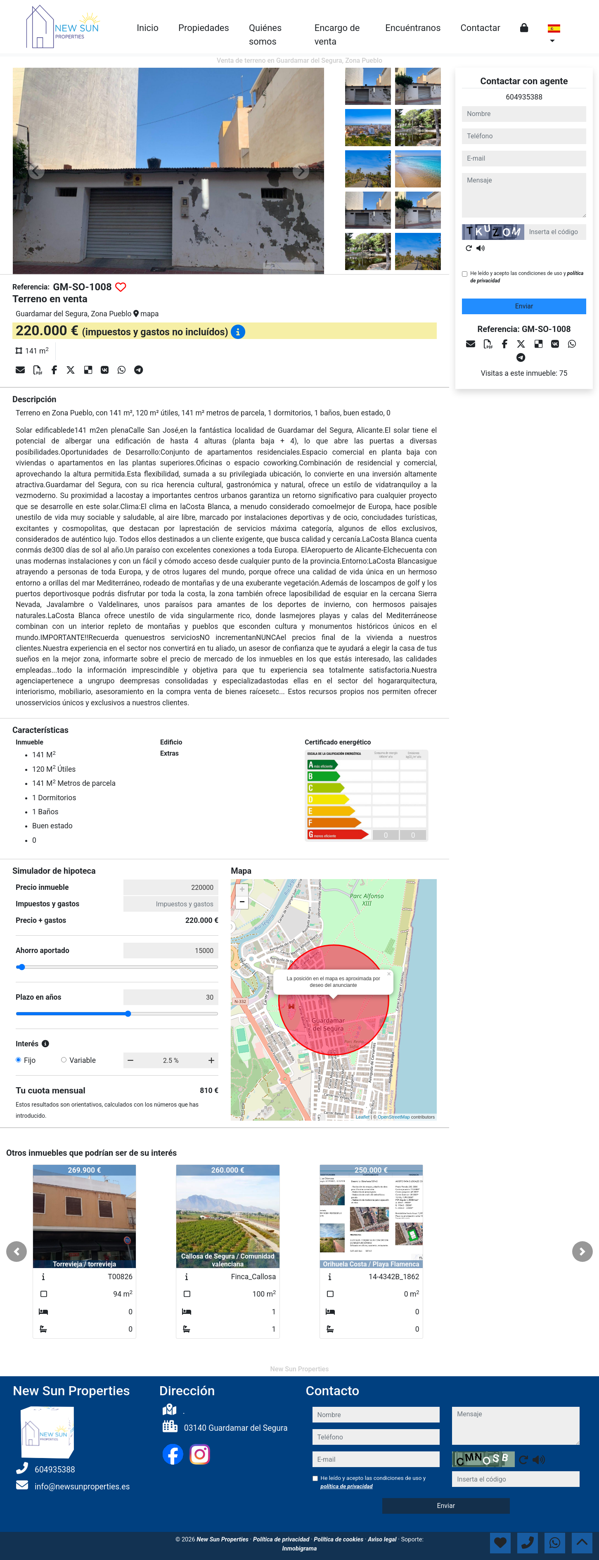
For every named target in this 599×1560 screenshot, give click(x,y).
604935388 (524, 97)
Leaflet (362, 1116)
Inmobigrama (299, 1548)
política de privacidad (347, 1486)
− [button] (242, 902)
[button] (16, 1251)
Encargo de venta (337, 35)
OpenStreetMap (394, 1116)
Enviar (524, 306)
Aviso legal (383, 1539)
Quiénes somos (265, 35)
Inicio (148, 28)
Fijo (30, 1060)
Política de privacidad (282, 1539)
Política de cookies (339, 1539)
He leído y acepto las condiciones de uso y (526, 277)
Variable (82, 1060)
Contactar (480, 28)
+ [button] (242, 890)
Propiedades (203, 28)
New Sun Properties (223, 1539)
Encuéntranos (412, 28)
